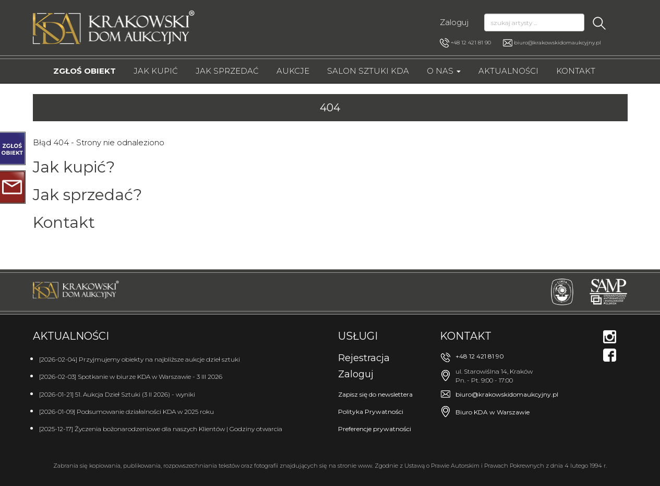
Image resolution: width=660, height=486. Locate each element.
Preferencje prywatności (374, 429)
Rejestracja (364, 358)
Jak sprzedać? (87, 194)
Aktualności (508, 71)
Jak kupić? (74, 167)
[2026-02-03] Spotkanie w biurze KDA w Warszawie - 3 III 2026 (130, 376)
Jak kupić (156, 71)
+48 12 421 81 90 (465, 43)
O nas (444, 71)
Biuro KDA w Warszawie (492, 412)
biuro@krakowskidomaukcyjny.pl (557, 42)
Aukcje (293, 71)
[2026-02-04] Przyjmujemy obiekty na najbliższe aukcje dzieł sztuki (139, 359)
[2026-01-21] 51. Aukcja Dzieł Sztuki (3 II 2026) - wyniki (117, 394)
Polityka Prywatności (370, 411)
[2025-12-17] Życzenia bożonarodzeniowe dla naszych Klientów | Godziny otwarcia (160, 429)
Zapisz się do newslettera (375, 394)
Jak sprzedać (227, 71)
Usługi (358, 336)
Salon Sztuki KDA (368, 71)
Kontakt (575, 71)
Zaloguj (454, 22)
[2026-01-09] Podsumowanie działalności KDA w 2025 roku (126, 411)
